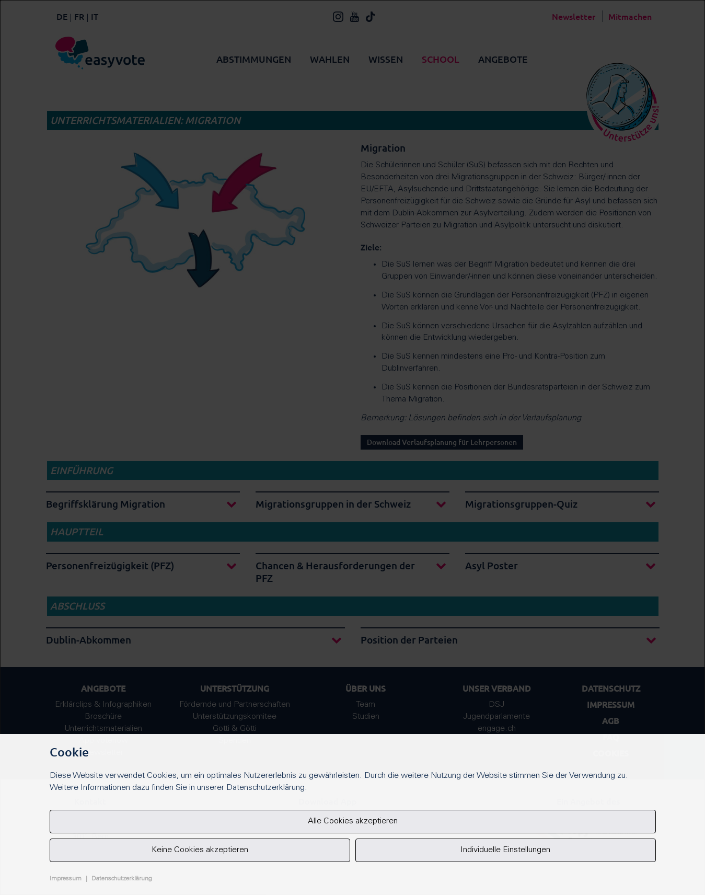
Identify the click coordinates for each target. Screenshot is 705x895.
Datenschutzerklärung (121, 879)
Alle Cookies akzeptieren (353, 821)
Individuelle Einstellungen (505, 850)
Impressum (66, 879)
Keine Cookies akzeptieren (200, 850)
